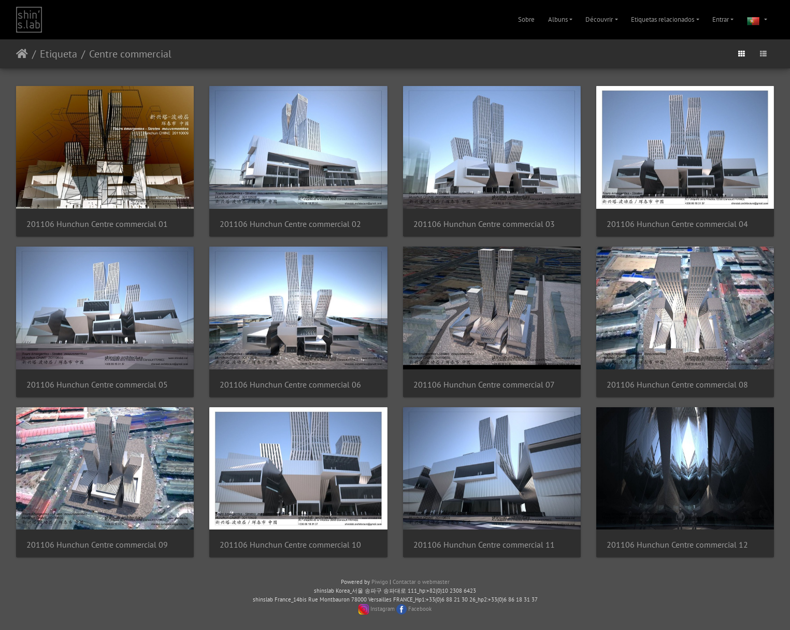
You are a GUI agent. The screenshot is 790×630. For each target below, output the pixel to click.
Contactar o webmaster (421, 581)
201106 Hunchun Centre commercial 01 (97, 224)
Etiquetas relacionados (662, 19)
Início (22, 54)
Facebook (420, 608)
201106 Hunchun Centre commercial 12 (677, 545)
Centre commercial (130, 54)
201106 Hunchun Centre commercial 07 (484, 385)
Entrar (720, 19)
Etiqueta (58, 54)
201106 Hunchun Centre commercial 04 (677, 224)
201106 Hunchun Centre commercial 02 (290, 224)
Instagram (382, 608)
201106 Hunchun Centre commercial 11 (484, 545)
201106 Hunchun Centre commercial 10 (290, 545)
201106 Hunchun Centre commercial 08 (677, 385)
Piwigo (379, 581)
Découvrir (599, 19)
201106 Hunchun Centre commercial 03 (484, 224)
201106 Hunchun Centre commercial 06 (290, 385)
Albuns (558, 19)
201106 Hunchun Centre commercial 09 (97, 545)
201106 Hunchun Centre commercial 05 (97, 385)
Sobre (526, 19)
